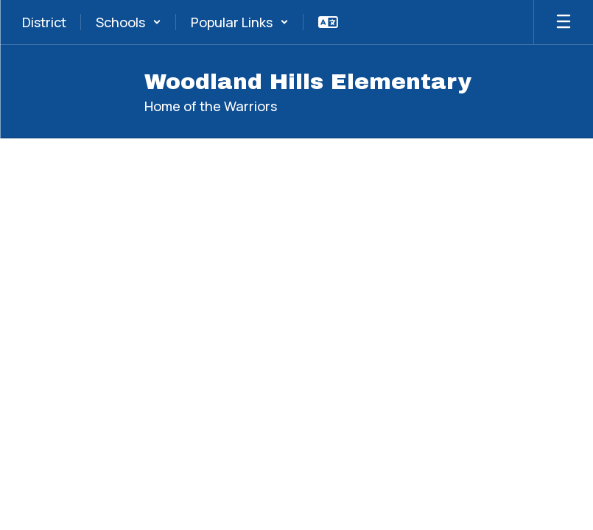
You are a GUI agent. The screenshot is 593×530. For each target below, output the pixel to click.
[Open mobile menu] (563, 22)
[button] (128, 22)
